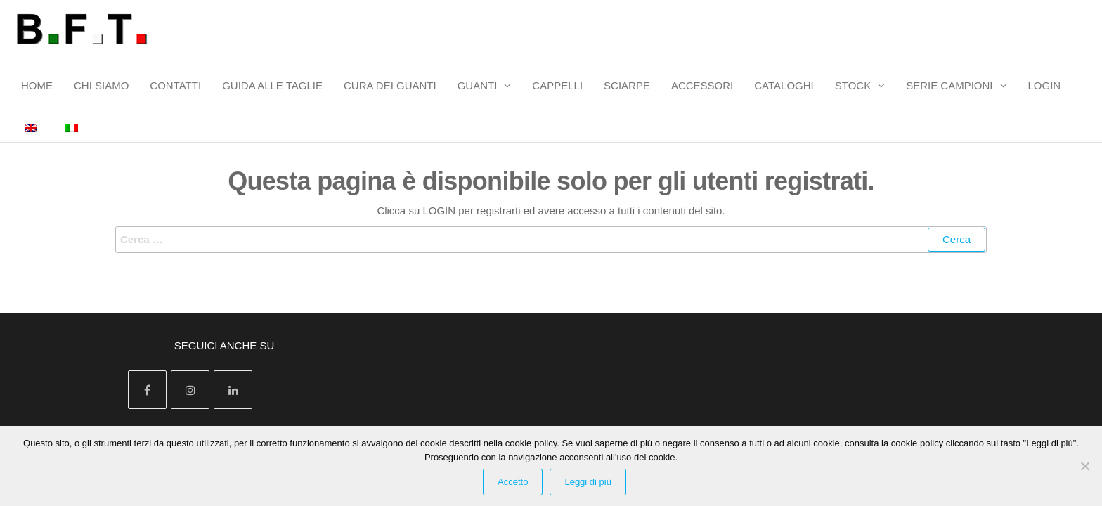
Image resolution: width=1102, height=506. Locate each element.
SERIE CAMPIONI (949, 85)
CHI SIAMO (101, 85)
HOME (37, 85)
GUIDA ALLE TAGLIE (272, 85)
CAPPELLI (557, 85)
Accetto (513, 481)
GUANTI (478, 85)
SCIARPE (627, 85)
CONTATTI (175, 85)
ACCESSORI (702, 85)
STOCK (853, 85)
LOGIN (1044, 85)
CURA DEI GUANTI (390, 85)
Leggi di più (587, 481)
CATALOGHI (783, 85)
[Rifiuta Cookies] (1084, 466)
